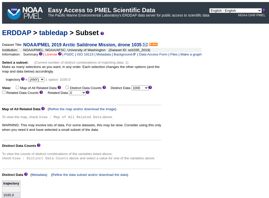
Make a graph (191, 54)
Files (174, 54)
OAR (251, 15)
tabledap (53, 33)
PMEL (260, 15)
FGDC (69, 54)
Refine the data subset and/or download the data (89, 175)
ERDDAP (16, 33)
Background (125, 54)
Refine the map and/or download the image (82, 109)
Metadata (103, 54)
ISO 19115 (85, 54)
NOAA (242, 15)
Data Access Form (153, 54)
